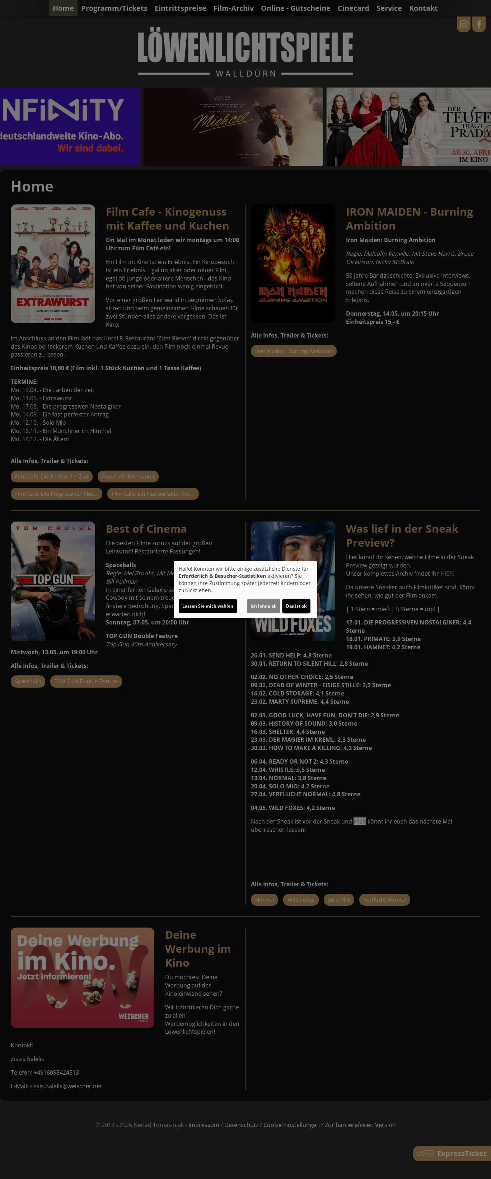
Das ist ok (296, 606)
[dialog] (245, 589)
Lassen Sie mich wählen (207, 606)
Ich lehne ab (264, 606)
